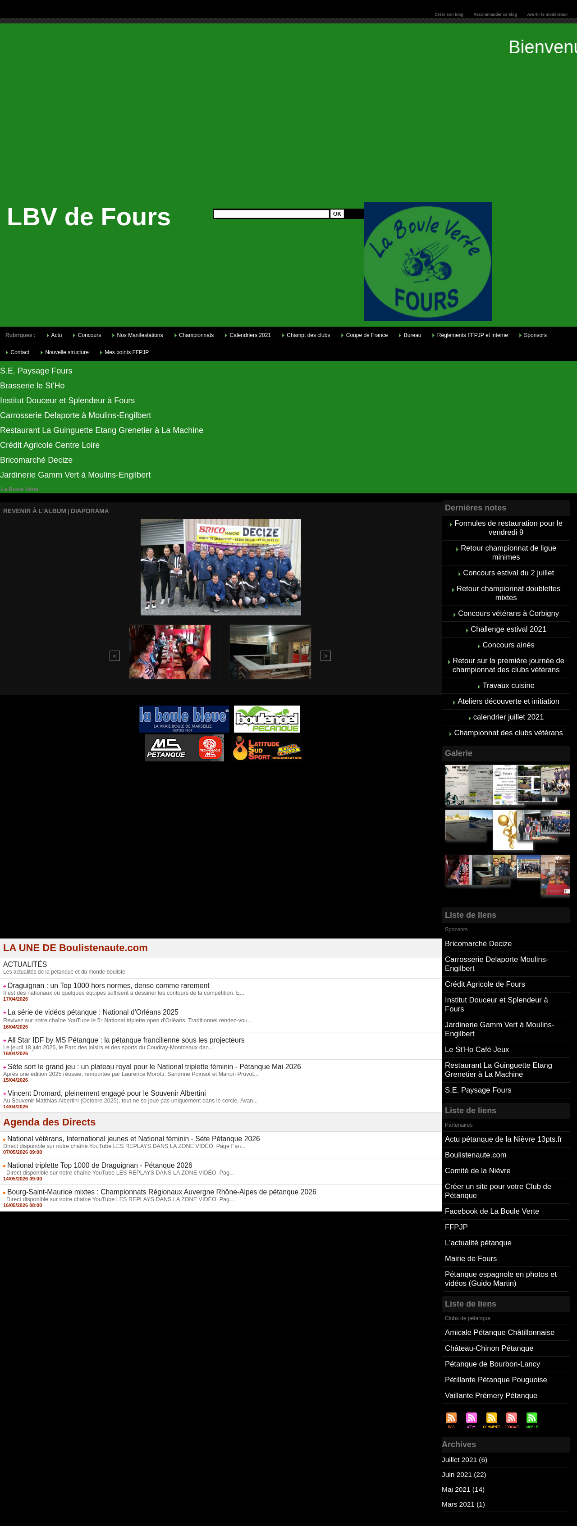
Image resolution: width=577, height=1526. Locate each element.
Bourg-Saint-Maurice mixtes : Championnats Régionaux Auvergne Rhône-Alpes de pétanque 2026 (144, 1180)
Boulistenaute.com (474, 1120)
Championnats (194, 335)
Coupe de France (364, 335)
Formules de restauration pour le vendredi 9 (509, 527)
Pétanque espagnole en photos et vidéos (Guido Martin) (499, 1236)
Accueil (280, 1515)
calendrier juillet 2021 (509, 704)
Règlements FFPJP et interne (470, 335)
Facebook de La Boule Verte (490, 1173)
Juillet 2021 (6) (465, 1412)
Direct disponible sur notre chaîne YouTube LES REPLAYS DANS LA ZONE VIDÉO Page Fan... (118, 1136)
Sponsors (533, 335)
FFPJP (456, 1188)
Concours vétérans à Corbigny (508, 606)
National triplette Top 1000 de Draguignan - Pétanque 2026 (89, 1155)
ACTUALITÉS (22, 960)
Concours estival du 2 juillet (509, 569)
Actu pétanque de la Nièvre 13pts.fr (501, 1105)
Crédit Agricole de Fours (483, 966)
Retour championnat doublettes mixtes (508, 588)
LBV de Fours (89, 216)
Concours (87, 335)
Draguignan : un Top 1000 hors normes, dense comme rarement (97, 980)
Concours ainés (509, 636)
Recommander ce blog (495, 14)
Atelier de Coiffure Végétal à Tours (160, 777)
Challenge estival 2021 (508, 621)
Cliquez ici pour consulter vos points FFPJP (70, 1489)
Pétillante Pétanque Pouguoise (494, 1333)
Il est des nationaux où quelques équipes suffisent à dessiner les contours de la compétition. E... (118, 987)
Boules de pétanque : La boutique (222, 783)
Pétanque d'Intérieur (222, 772)
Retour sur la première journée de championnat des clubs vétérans (508, 655)
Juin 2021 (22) (465, 1426)
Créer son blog (449, 14)
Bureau (409, 335)
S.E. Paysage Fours (36, 370)
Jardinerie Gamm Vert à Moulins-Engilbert (75, 474)
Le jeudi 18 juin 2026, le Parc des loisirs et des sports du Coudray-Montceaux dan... (103, 1040)
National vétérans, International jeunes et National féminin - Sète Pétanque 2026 (119, 1129)
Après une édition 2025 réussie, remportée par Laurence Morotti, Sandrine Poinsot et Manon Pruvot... (125, 1066)
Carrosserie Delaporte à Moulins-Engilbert (75, 415)
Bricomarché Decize (36, 460)
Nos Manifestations (137, 335)
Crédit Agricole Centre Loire (50, 445)
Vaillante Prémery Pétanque (489, 1348)
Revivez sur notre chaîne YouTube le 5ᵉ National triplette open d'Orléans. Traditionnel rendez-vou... (121, 1014)
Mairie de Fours (470, 1217)
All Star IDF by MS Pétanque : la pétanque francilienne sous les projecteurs (112, 1033)
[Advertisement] (288, 134)
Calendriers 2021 (247, 335)
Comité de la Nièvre (476, 1135)
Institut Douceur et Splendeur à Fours (67, 400)
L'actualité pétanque (477, 1203)
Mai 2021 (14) (464, 1441)
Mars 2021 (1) (464, 1456)
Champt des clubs (306, 335)
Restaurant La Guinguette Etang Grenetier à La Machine (101, 430)
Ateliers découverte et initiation (508, 689)
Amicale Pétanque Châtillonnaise (498, 1289)
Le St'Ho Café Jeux (476, 1019)
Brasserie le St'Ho (32, 385)
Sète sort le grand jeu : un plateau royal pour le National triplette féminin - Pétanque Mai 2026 (138, 1059)
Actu (54, 335)
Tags (300, 1515)
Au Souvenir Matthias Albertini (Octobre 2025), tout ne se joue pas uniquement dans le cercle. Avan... (124, 1092)
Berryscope (216, 777)
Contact (17, 352)
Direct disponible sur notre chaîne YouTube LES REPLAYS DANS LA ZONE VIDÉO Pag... (113, 1162)
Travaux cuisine (508, 674)
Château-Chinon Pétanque (487, 1303)
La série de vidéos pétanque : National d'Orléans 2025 (84, 1006)
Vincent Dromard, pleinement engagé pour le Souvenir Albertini (96, 1085)
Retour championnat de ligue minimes (509, 550)
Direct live (307, 777)
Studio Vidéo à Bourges (263, 777)
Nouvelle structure (64, 352)
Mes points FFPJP (124, 352)
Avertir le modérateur (547, 14)
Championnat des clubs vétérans (508, 719)
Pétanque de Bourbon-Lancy (491, 1318)
